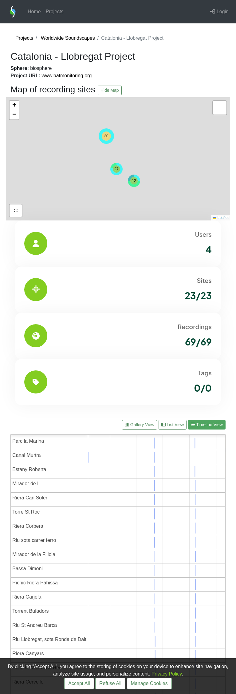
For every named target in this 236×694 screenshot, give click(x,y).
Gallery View (139, 424)
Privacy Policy (166, 673)
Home (34, 11)
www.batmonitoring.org (67, 75)
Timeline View (207, 424)
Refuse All (110, 683)
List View (172, 424)
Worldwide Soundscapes (68, 38)
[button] (134, 180)
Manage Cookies (149, 683)
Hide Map (109, 90)
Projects (55, 11)
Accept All (79, 683)
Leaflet (220, 218)
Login (219, 11)
